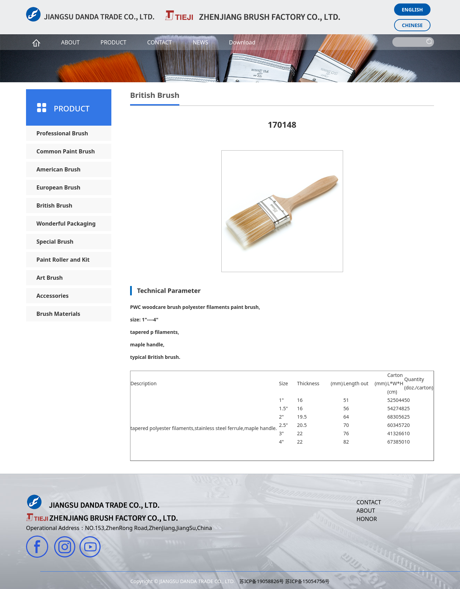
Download (242, 42)
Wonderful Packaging (66, 223)
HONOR (366, 519)
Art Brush (49, 277)
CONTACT (159, 42)
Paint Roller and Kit (63, 259)
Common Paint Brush (65, 151)
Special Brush (55, 241)
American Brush (58, 169)
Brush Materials (58, 314)
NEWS (200, 42)
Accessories (52, 296)
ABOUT (70, 42)
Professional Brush (62, 133)
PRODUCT (114, 42)
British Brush (54, 205)
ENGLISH (412, 9)
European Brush (58, 187)
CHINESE (412, 25)
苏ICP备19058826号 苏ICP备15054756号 (284, 581)
